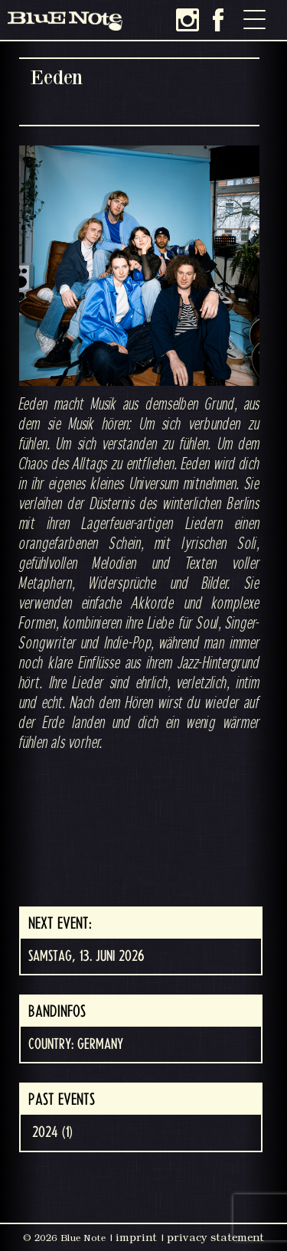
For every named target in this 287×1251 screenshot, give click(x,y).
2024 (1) (52, 1132)
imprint (136, 1237)
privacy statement (215, 1237)
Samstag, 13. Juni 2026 (86, 956)
